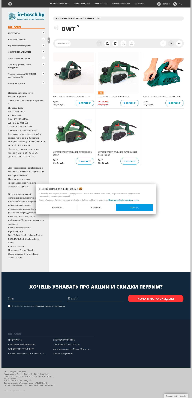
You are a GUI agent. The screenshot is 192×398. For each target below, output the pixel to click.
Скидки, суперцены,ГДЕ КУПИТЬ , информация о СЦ (22, 75)
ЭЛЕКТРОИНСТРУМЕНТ (19, 58)
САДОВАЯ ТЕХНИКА (17, 39)
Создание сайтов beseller (176, 396)
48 (179, 43)
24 (171, 43)
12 (163, 43)
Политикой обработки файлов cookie (123, 200)
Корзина (166, 4)
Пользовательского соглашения (50, 306)
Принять (134, 207)
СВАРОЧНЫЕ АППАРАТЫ (19, 52)
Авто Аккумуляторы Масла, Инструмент (19, 66)
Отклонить (57, 207)
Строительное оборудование (19, 46)
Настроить (96, 207)
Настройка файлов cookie (14, 390)
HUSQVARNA (14, 33)
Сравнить (63, 43)
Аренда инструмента (16, 83)
